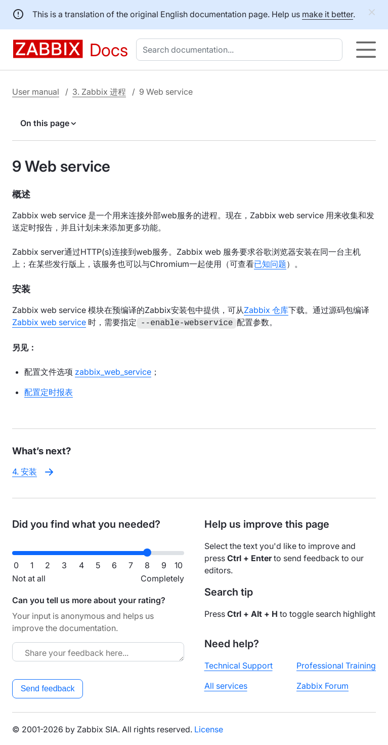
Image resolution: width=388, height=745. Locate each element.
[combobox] (241, 49)
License (208, 728)
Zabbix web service (49, 322)
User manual (35, 92)
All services (225, 685)
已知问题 (270, 264)
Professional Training (336, 664)
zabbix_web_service (113, 371)
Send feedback (48, 687)
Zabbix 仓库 (266, 310)
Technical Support (238, 664)
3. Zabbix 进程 (99, 92)
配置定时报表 (48, 391)
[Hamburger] (366, 50)
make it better (327, 14)
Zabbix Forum (322, 685)
